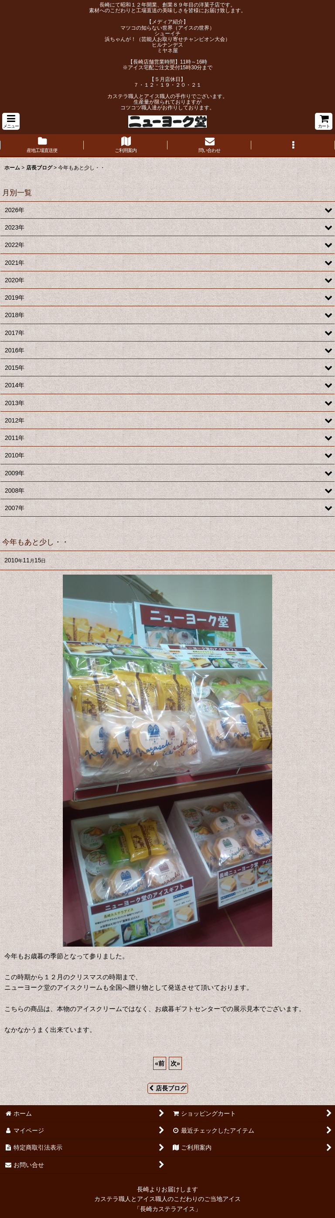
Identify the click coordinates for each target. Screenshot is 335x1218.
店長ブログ (167, 1088)
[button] (11, 121)
